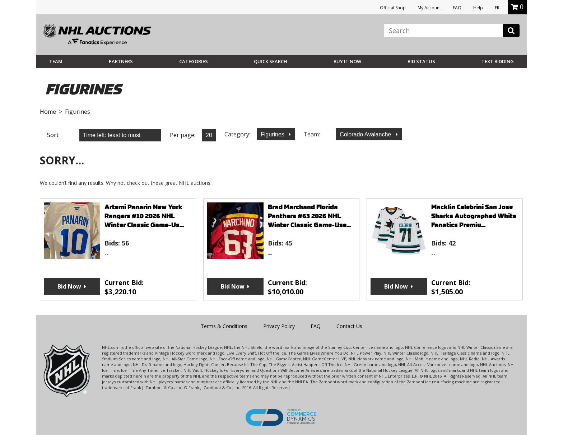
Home (48, 112)
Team (55, 61)
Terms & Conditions (224, 326)
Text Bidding (497, 61)
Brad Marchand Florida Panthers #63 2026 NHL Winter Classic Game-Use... (309, 215)
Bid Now (69, 286)
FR (497, 8)
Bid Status (421, 61)
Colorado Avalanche (366, 134)
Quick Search (270, 61)
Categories (193, 61)
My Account (429, 8)
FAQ (457, 8)
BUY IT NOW (347, 61)
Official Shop (393, 8)
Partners (121, 61)
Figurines (273, 134)
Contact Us (349, 326)
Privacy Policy (279, 326)
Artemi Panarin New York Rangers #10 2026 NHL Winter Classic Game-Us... (144, 215)
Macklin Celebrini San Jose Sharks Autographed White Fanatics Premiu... (473, 215)
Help (478, 8)
